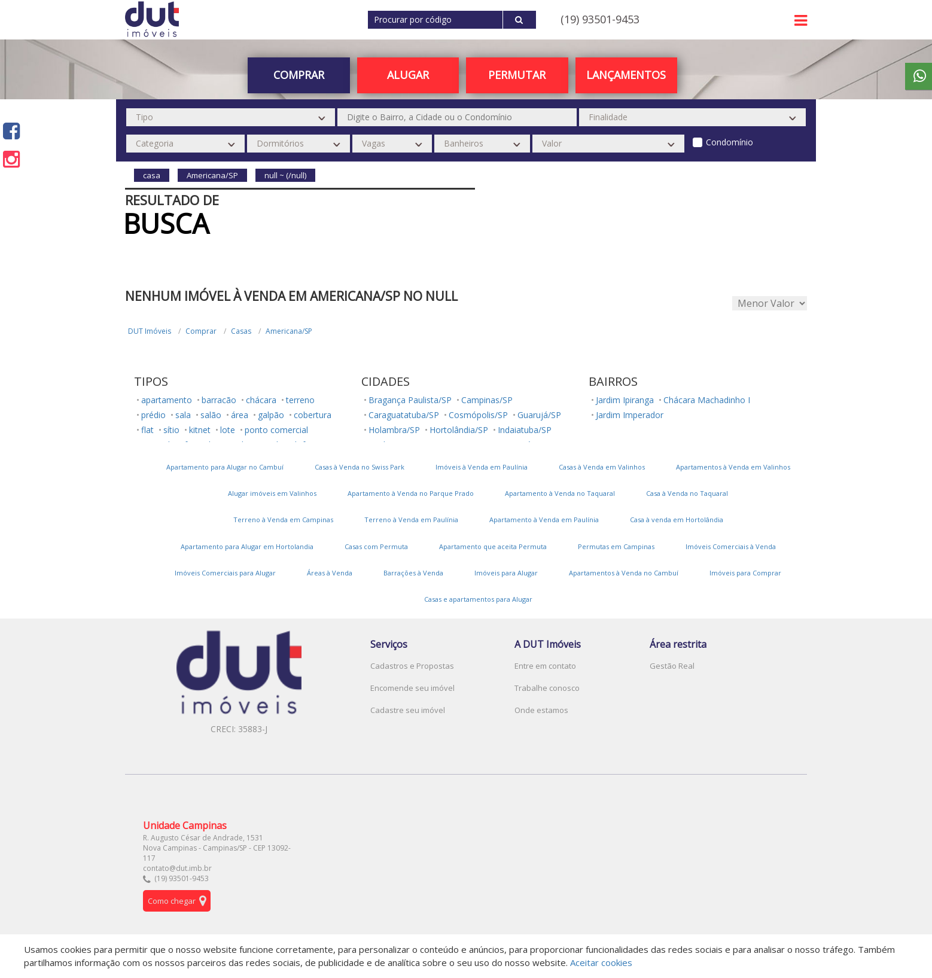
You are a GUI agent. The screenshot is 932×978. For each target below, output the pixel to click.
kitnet (200, 429)
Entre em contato (545, 665)
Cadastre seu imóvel (407, 710)
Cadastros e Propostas (412, 665)
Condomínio (729, 142)
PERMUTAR (517, 75)
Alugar (408, 75)
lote (227, 429)
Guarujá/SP (539, 415)
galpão (271, 415)
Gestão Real (672, 665)
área (239, 415)
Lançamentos (626, 75)
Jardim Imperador (629, 415)
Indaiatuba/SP (525, 429)
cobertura (312, 415)
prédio (153, 415)
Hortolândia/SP (459, 429)
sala (183, 415)
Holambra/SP (394, 429)
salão (210, 415)
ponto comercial (276, 429)
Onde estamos (541, 710)
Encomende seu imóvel (412, 688)
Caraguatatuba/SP (403, 415)
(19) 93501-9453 (600, 19)
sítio (171, 429)
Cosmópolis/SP (478, 415)
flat (147, 429)
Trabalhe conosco (547, 688)
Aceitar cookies (601, 962)
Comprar (298, 75)
